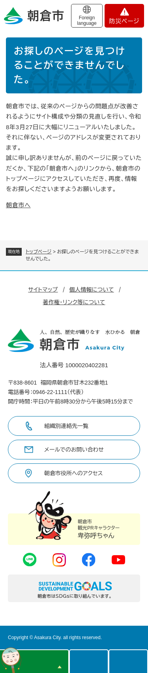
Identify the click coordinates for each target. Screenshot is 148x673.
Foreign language (86, 20)
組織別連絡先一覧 (66, 426)
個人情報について (91, 289)
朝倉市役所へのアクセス (73, 473)
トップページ (39, 252)
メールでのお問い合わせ (74, 449)
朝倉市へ (18, 205)
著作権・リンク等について (74, 302)
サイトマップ (43, 289)
